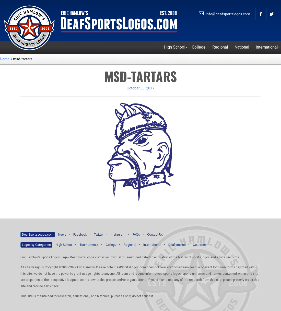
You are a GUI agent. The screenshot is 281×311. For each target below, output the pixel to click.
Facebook (80, 234)
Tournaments (89, 245)
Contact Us (155, 234)
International (152, 245)
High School (64, 245)
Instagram (118, 234)
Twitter (99, 234)
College (111, 245)
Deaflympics (177, 245)
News (62, 234)
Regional (130, 245)
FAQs (136, 234)
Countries (200, 245)
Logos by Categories (36, 245)
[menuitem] (174, 47)
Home (5, 59)
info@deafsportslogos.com (224, 14)
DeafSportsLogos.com (37, 234)
